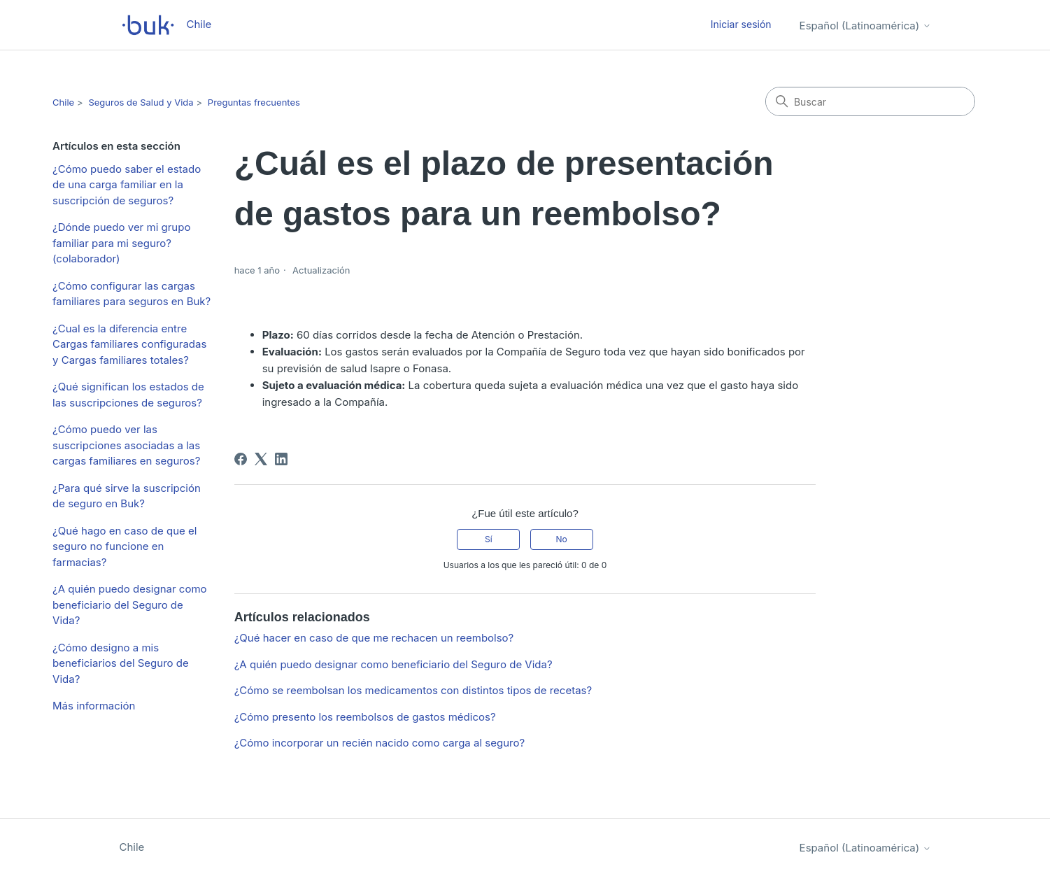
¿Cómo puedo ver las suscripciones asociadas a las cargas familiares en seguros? (126, 445)
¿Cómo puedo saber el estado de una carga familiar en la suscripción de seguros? (126, 184)
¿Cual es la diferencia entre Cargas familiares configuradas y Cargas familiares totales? (129, 344)
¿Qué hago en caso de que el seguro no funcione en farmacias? (124, 546)
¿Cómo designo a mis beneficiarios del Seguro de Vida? (120, 663)
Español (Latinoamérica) (865, 25)
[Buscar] (870, 101)
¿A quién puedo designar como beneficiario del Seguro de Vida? (129, 604)
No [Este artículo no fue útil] (561, 539)
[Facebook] (240, 459)
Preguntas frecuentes (254, 102)
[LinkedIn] (281, 459)
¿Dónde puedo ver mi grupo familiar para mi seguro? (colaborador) (121, 242)
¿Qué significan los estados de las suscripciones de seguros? (128, 394)
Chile (63, 102)
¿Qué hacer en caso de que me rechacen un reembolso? (374, 637)
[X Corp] (261, 459)
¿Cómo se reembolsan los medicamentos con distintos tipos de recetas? (413, 690)
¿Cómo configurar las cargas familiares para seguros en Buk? (131, 294)
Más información (93, 705)
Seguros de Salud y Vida (140, 102)
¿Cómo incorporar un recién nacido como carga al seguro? (379, 742)
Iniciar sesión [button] (741, 24)
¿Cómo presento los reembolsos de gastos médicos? (365, 716)
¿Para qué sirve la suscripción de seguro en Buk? (126, 496)
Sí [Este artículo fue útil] (488, 539)
